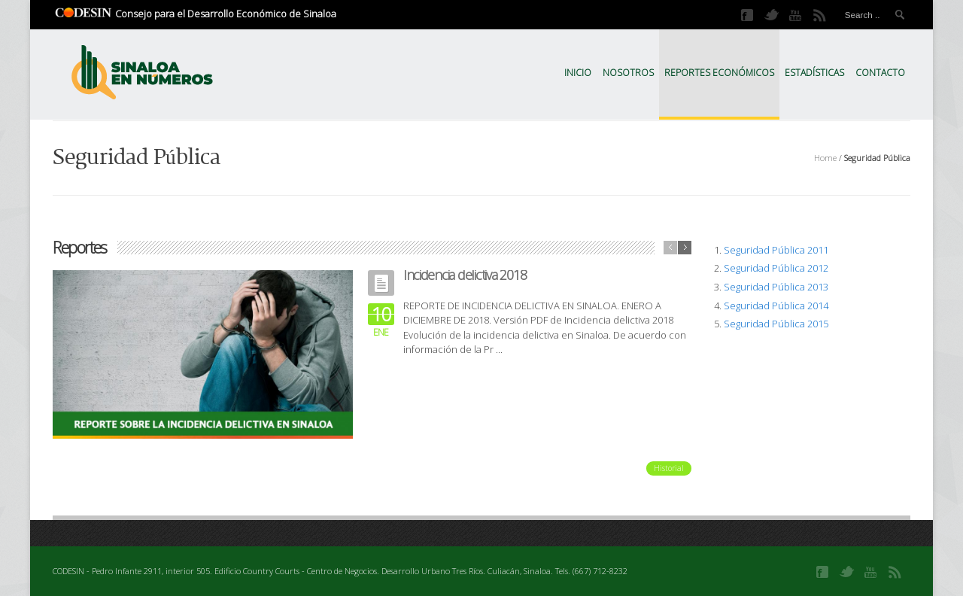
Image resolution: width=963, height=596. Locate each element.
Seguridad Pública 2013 (776, 286)
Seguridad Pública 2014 (776, 305)
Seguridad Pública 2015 (776, 323)
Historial (669, 468)
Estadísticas (814, 72)
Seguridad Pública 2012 (776, 268)
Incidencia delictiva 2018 (465, 275)
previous (670, 247)
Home (825, 157)
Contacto (880, 72)
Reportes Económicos (719, 72)
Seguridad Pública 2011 (776, 250)
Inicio (577, 72)
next (684, 247)
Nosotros (628, 72)
